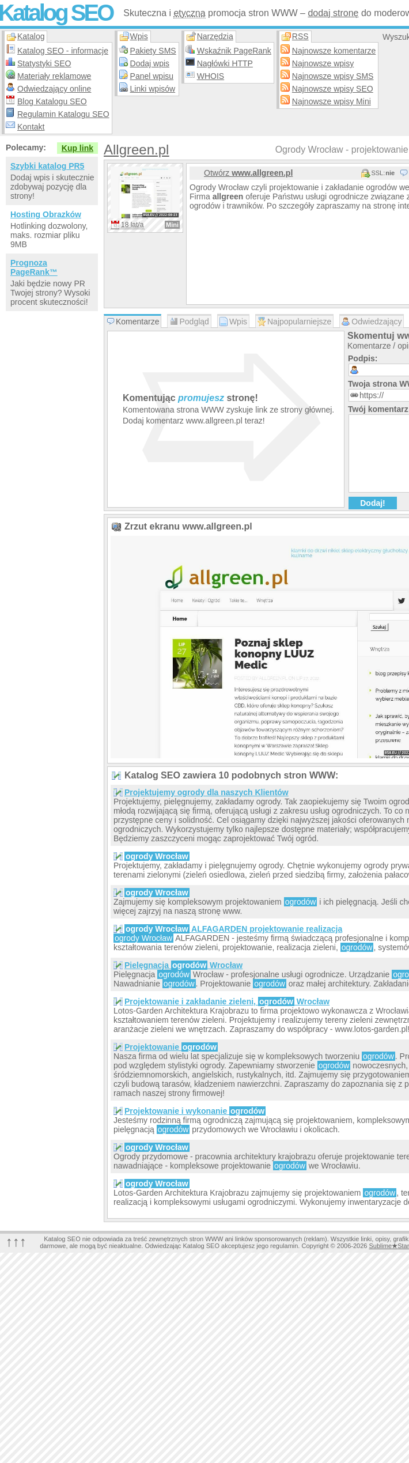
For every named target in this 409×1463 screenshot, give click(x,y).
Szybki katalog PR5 (47, 166)
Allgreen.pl (136, 149)
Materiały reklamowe (54, 76)
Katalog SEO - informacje (62, 50)
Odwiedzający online (54, 88)
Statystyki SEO (44, 63)
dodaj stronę (333, 13)
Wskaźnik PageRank (234, 50)
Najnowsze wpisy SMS (333, 76)
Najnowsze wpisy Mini (331, 101)
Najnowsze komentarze (334, 50)
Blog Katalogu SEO (52, 101)
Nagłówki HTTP (225, 63)
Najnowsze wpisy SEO (332, 88)
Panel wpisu (152, 76)
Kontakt (30, 126)
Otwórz (248, 172)
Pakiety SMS (153, 50)
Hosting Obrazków (45, 214)
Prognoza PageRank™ (34, 267)
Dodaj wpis (149, 63)
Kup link (77, 148)
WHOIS (210, 76)
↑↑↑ (16, 1241)
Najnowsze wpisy (323, 63)
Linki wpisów (153, 88)
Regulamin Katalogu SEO (63, 114)
